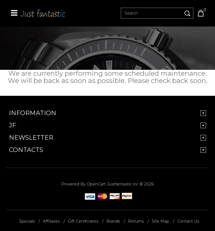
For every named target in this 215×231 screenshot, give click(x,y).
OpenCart (96, 184)
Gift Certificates (83, 221)
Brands (113, 221)
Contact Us (188, 221)
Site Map (160, 221)
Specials (27, 221)
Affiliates (51, 221)
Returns (136, 221)
